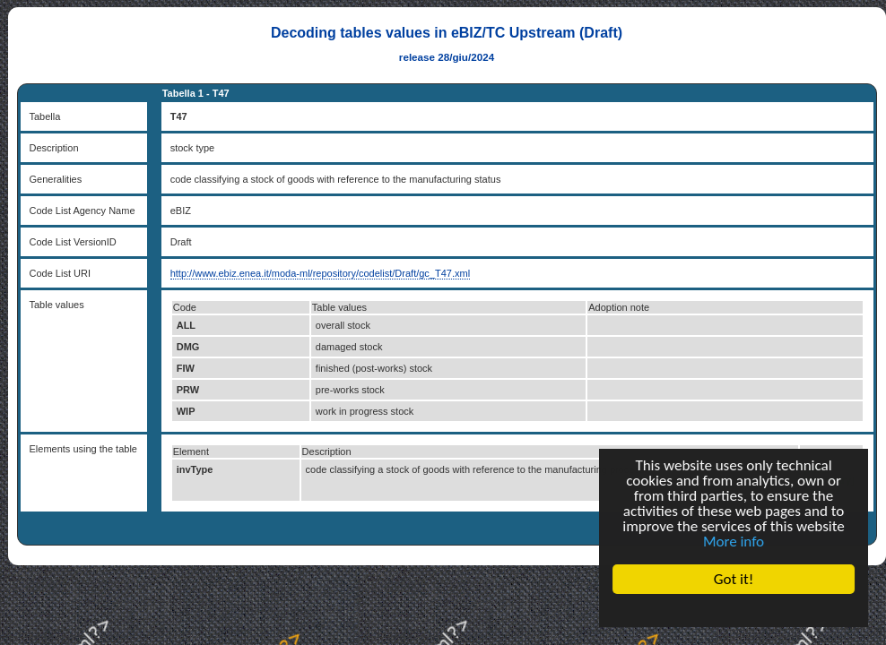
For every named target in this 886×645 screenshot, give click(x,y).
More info (733, 541)
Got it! (733, 579)
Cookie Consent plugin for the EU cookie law (733, 610)
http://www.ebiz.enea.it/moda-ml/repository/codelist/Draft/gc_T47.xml (320, 273)
